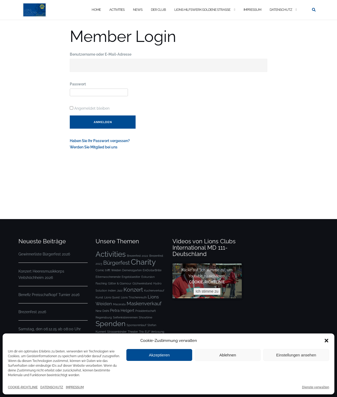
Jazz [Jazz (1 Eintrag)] (119, 290)
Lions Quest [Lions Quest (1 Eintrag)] (112, 297)
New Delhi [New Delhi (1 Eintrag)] (102, 310)
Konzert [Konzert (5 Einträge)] (133, 289)
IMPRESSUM (75, 387)
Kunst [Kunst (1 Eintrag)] (99, 297)
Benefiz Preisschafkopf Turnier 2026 (49, 295)
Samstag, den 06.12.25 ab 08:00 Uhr (49, 329)
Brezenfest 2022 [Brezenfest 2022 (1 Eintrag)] (137, 255)
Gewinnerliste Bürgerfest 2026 (44, 254)
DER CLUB (158, 10)
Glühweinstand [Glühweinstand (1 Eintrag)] (142, 283)
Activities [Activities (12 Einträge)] (111, 254)
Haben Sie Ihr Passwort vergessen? (100, 141)
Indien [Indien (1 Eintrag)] (112, 290)
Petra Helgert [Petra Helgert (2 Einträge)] (122, 310)
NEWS (137, 10)
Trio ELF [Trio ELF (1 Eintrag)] (144, 331)
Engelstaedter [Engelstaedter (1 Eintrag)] (131, 276)
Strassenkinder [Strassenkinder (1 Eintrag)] (117, 331)
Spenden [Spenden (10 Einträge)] (111, 323)
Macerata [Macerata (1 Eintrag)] (119, 304)
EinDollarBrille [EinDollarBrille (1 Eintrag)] (152, 270)
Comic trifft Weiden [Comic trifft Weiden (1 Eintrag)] (108, 270)
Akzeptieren (159, 355)
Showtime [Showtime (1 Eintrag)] (145, 317)
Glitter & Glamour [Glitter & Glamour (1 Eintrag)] (119, 283)
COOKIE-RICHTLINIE (23, 387)
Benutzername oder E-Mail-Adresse (100, 54)
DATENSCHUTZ (51, 387)
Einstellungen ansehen (296, 355)
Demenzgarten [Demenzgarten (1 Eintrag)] (132, 270)
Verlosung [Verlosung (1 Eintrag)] (157, 331)
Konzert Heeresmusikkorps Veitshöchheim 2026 (41, 274)
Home (96, 10)
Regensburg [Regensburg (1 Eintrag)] (104, 317)
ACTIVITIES (117, 10)
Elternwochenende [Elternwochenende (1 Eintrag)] (108, 276)
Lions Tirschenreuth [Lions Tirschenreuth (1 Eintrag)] (134, 297)
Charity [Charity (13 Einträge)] (143, 262)
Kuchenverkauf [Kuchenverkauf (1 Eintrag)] (154, 290)
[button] (326, 340)
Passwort (78, 84)
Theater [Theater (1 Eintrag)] (133, 331)
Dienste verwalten (315, 387)
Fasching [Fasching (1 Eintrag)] (101, 283)
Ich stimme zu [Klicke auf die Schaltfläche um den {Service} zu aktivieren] (207, 291)
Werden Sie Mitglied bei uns (93, 147)
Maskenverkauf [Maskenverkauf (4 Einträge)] (144, 304)
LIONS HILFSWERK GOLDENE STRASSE (202, 10)
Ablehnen (227, 355)
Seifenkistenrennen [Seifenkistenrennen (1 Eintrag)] (125, 317)
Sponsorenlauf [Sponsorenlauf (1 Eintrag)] (136, 325)
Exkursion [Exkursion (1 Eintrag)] (148, 276)
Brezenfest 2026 (32, 312)
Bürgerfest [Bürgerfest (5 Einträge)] (116, 262)
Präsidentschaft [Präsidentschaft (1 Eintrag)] (145, 310)
